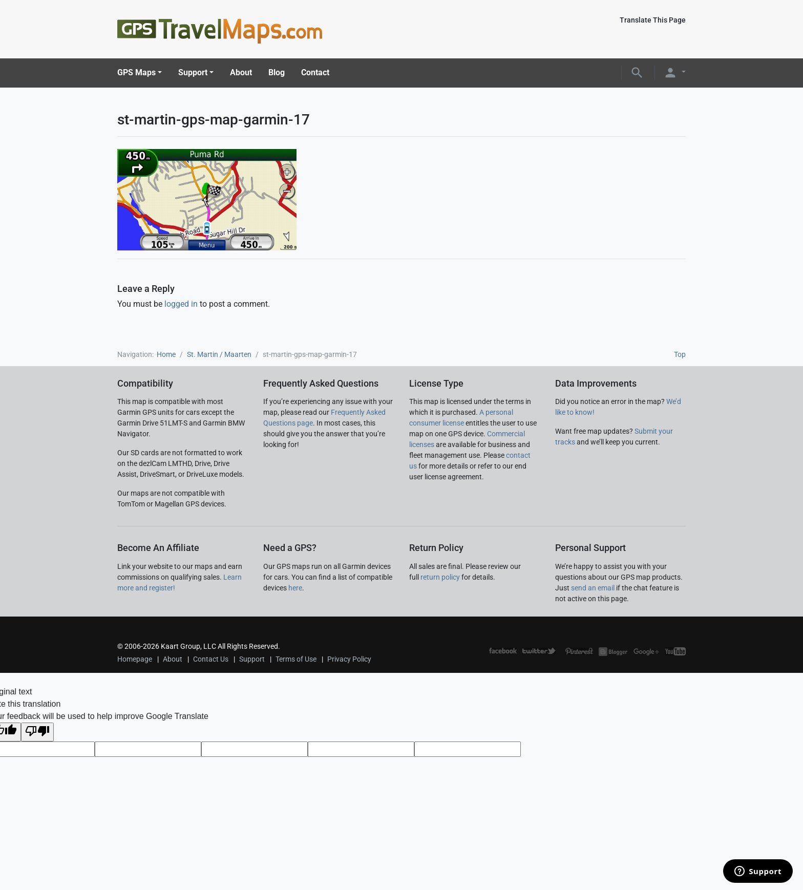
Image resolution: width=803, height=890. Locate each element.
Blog (276, 72)
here (295, 588)
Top (680, 354)
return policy (440, 577)
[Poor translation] (37, 732)
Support (192, 72)
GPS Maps (136, 72)
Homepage (134, 659)
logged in (181, 304)
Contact (315, 72)
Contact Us (210, 659)
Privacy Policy (349, 659)
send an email (593, 588)
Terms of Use (296, 659)
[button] (637, 72)
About (241, 72)
